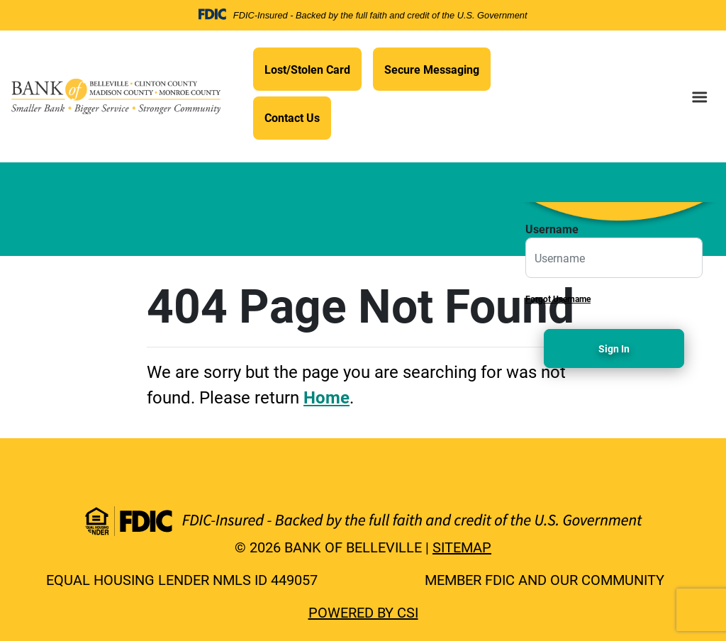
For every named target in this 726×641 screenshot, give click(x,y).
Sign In (614, 348)
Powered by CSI (363, 612)
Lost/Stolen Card (307, 69)
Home (326, 397)
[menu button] (700, 96)
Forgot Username (558, 298)
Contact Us (292, 117)
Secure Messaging (431, 69)
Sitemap (461, 546)
